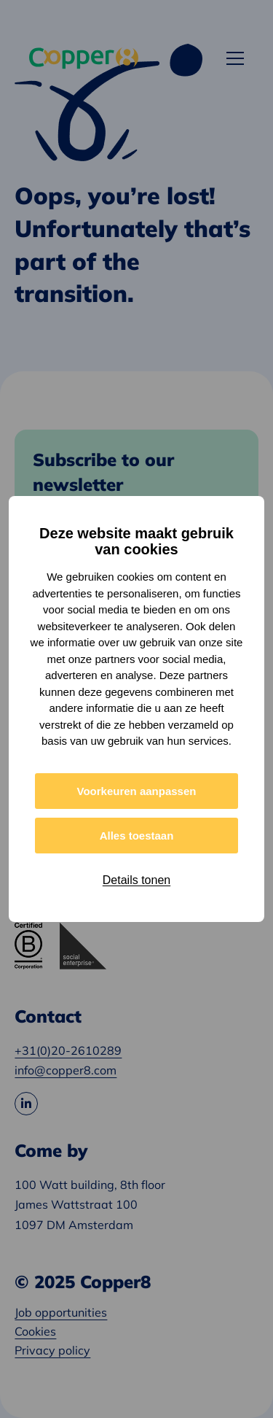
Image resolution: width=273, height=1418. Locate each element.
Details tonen (136, 880)
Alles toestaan (137, 835)
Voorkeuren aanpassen (137, 791)
